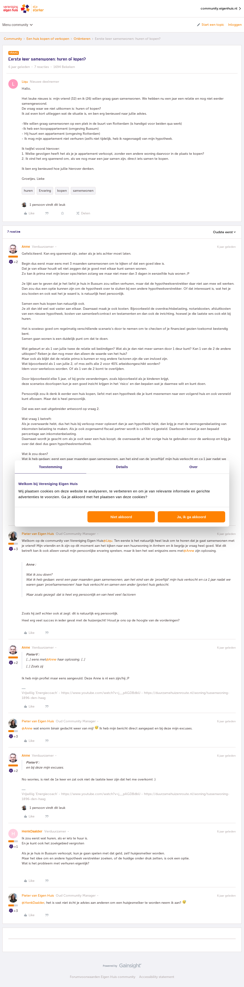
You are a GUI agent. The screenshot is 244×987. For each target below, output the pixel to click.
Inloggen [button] (235, 25)
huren (28, 191)
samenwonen (83, 191)
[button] (210, 25)
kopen (62, 191)
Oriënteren (82, 39)
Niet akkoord (121, 517)
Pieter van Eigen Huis (38, 534)
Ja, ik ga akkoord (191, 517)
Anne (26, 247)
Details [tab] (122, 467)
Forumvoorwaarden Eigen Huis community (102, 977)
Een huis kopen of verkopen (47, 39)
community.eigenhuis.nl (221, 8)
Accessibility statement (156, 977)
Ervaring (45, 191)
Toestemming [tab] (50, 467)
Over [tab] (193, 467)
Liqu (25, 82)
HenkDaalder (32, 831)
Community (13, 39)
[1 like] (43, 204)
